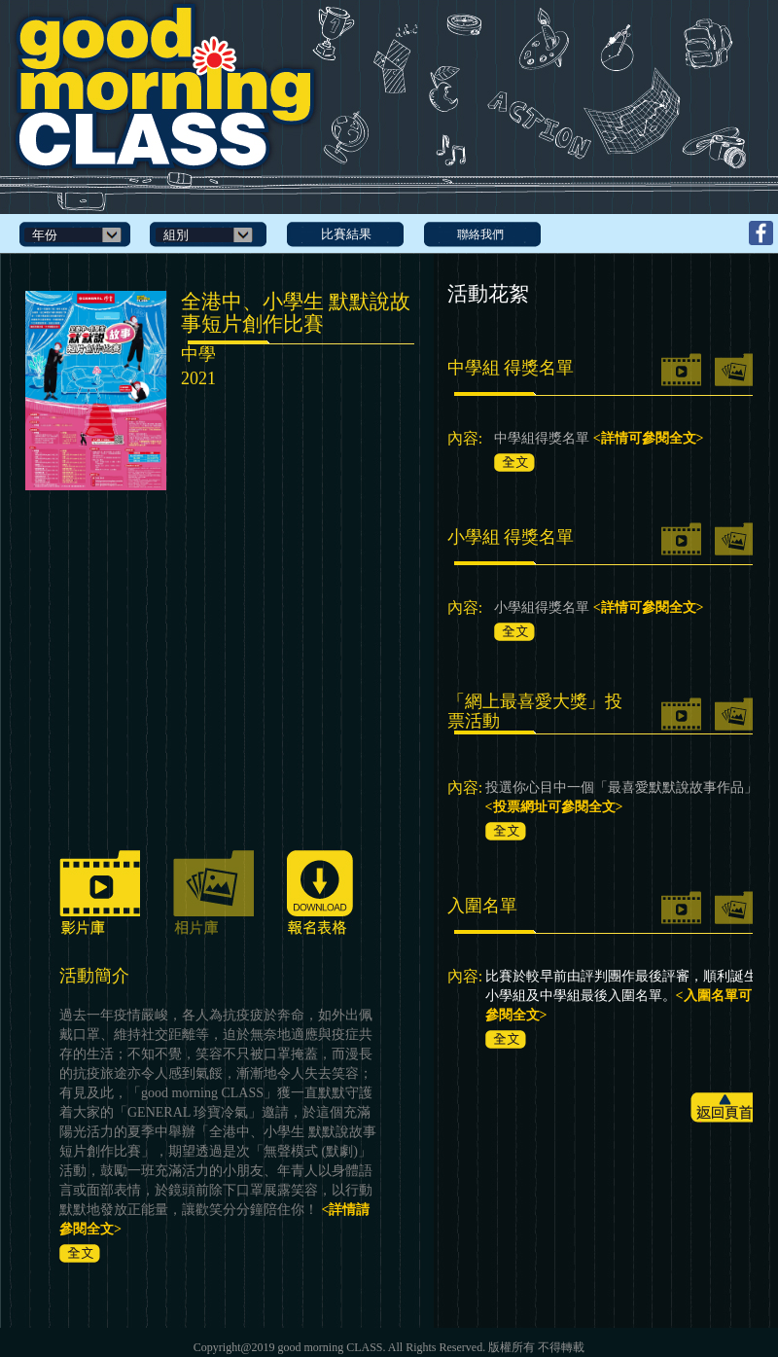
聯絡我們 (480, 234)
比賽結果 (346, 234)
